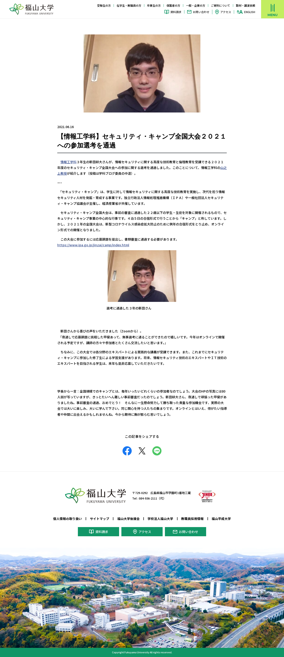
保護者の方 (173, 5)
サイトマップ (99, 518)
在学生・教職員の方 (129, 5)
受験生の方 (104, 5)
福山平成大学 (221, 518)
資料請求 (175, 12)
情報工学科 (68, 162)
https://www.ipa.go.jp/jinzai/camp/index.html (93, 245)
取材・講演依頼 (245, 5)
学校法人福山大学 (160, 518)
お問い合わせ (201, 12)
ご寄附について (220, 5)
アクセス (225, 12)
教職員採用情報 (192, 518)
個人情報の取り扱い (67, 518)
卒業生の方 (154, 5)
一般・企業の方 (195, 5)
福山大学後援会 (128, 518)
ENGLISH (249, 12)
